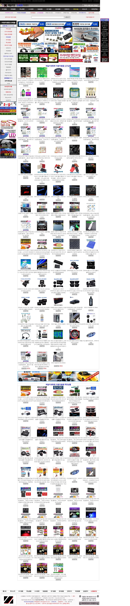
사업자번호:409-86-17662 (28, 600)
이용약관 (70, 600)
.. (70, 596)
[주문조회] (74, 12)
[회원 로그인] (49, 12)
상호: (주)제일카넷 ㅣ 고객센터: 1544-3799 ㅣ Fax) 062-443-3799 (48, 598)
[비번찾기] (58, 12)
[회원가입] (66, 12)
